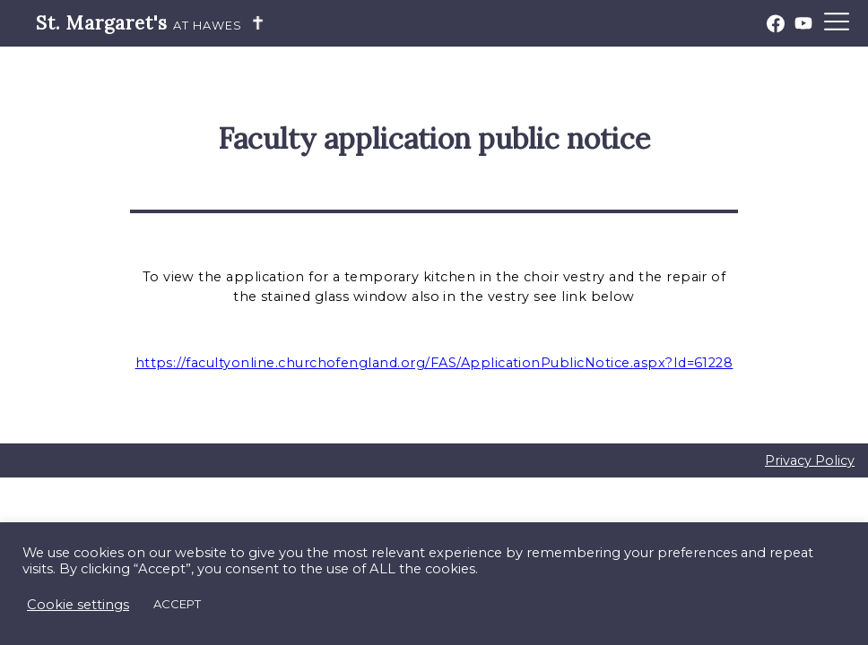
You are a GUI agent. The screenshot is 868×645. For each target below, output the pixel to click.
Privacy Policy (810, 460)
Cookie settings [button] (78, 605)
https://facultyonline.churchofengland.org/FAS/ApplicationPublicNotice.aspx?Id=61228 (434, 363)
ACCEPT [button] (177, 604)
